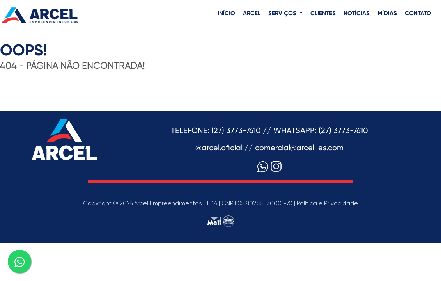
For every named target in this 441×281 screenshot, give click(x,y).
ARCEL (251, 13)
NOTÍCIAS (357, 13)
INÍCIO (226, 13)
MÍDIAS (387, 13)
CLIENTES (323, 13)
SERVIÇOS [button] (283, 13)
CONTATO (418, 13)
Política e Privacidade (327, 203)
